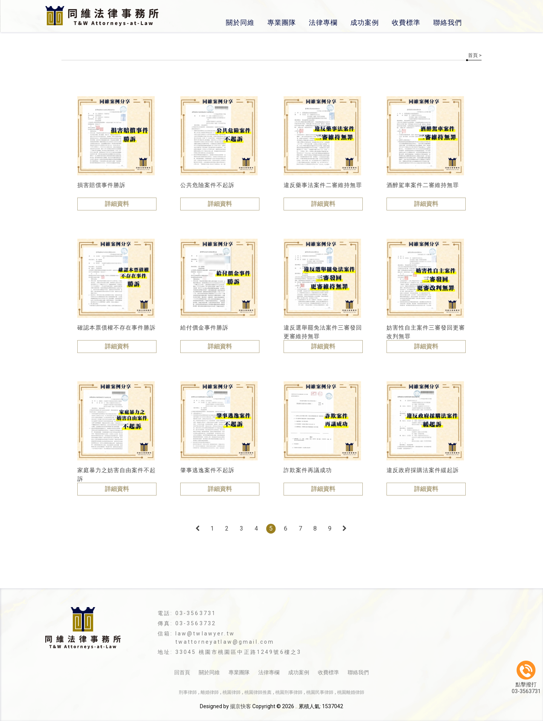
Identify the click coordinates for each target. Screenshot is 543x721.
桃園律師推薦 (258, 692)
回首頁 (182, 672)
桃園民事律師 (319, 692)
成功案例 (364, 22)
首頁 (473, 55)
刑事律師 (188, 692)
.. (296, 706)
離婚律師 (210, 692)
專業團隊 (281, 22)
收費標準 (406, 22)
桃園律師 (231, 692)
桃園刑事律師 (288, 692)
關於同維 (240, 22)
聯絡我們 (447, 22)
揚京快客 (240, 706)
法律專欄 (323, 22)
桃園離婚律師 (350, 692)
